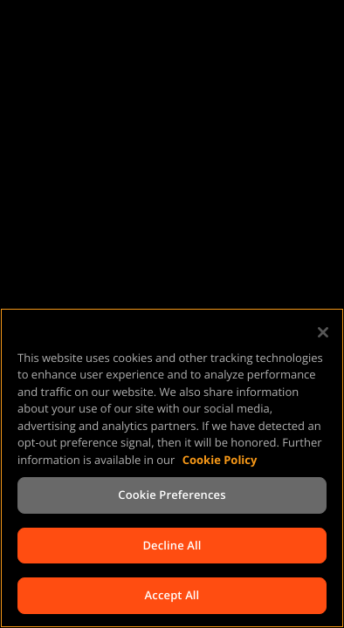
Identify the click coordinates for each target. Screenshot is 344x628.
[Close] (323, 332)
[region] (172, 468)
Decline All (171, 545)
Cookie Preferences (171, 494)
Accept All (172, 595)
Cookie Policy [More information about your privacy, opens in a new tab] (220, 460)
